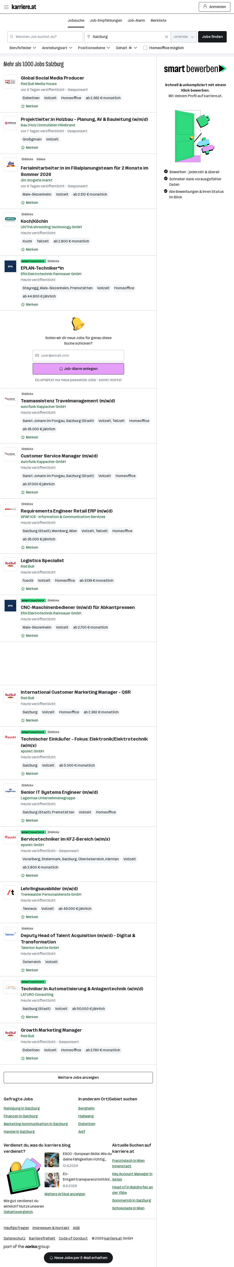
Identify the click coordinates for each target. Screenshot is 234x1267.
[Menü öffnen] (6, 7)
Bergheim (86, 1108)
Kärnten (112, 859)
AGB (76, 1228)
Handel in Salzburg (19, 1131)
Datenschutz (15, 1238)
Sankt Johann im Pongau (44, 421)
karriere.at (123, 1151)
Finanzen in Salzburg (21, 1116)
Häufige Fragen (16, 1228)
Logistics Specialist (42, 560)
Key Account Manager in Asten (132, 1177)
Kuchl (27, 241)
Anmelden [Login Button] (214, 7)
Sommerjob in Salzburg (131, 1200)
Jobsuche (76, 20)
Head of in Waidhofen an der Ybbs (132, 1190)
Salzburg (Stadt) (80, 421)
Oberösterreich (91, 859)
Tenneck (30, 908)
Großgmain (32, 139)
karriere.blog (58, 1145)
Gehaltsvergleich (18, 1212)
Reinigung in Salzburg (22, 1108)
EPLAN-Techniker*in (42, 268)
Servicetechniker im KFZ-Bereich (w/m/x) (65, 839)
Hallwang (86, 1116)
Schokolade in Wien (128, 1208)
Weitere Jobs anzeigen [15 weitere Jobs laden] (78, 1077)
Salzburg (54, 64)
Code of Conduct (73, 1238)
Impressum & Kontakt (50, 1228)
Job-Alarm (136, 20)
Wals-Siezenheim (37, 194)
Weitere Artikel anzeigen (65, 1194)
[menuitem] (26, 48)
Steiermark (52, 859)
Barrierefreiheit (42, 1238)
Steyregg (31, 288)
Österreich (32, 962)
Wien (73, 531)
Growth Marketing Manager (51, 1030)
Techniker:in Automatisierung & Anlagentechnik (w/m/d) (82, 988)
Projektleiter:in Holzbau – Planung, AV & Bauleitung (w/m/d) (84, 119)
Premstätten (81, 288)
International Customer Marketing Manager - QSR (76, 692)
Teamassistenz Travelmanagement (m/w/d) (68, 401)
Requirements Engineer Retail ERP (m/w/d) (66, 511)
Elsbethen (31, 98)
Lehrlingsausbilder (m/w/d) (49, 888)
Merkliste (158, 20)
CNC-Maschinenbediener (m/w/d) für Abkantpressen (78, 607)
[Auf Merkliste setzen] (29, 106)
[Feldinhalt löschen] (166, 36)
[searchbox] (78, 355)
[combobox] (45, 36)
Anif (81, 1131)
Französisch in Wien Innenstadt (128, 1163)
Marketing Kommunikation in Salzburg (36, 1124)
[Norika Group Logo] (26, 1248)
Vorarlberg (32, 859)
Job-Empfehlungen (106, 20)
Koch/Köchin (34, 221)
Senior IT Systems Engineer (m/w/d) (59, 792)
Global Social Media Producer (52, 78)
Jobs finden (212, 37)
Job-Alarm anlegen (78, 369)
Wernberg (60, 531)
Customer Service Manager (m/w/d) (59, 456)
